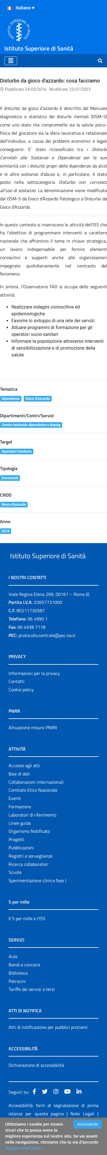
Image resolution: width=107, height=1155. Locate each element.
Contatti (17, 702)
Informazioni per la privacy (34, 694)
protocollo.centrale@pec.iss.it (47, 656)
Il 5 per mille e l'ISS (27, 939)
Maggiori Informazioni (24, 1148)
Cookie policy (21, 710)
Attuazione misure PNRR (33, 748)
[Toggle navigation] (11, 61)
